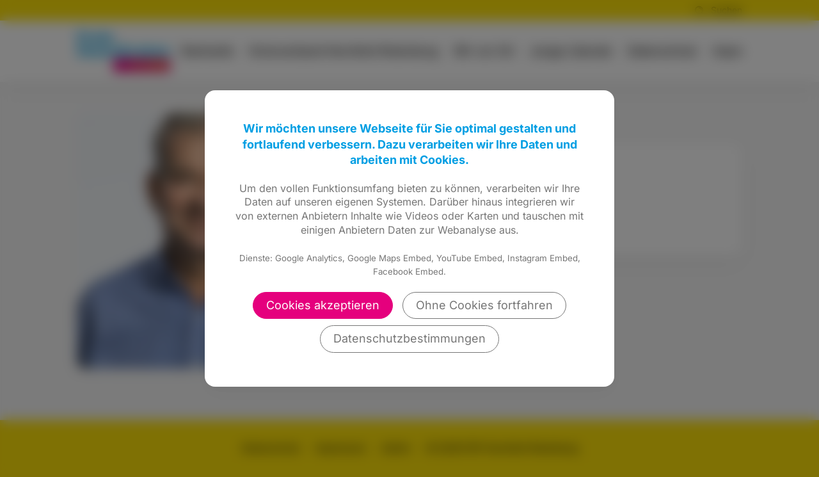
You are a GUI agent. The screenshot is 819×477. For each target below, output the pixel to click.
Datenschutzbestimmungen (409, 338)
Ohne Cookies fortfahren (484, 305)
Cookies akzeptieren (322, 305)
